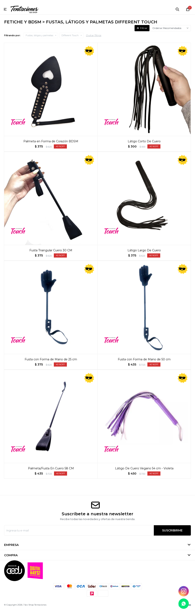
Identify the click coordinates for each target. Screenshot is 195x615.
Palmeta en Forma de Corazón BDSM (50, 146)
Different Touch (70, 40)
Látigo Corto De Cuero (144, 146)
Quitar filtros (93, 40)
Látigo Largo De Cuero (144, 255)
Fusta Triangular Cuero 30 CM (50, 255)
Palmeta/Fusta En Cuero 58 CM (51, 473)
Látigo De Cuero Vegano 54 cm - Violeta (144, 473)
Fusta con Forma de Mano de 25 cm (51, 364)
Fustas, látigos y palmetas (39, 40)
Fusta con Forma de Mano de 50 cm (144, 364)
